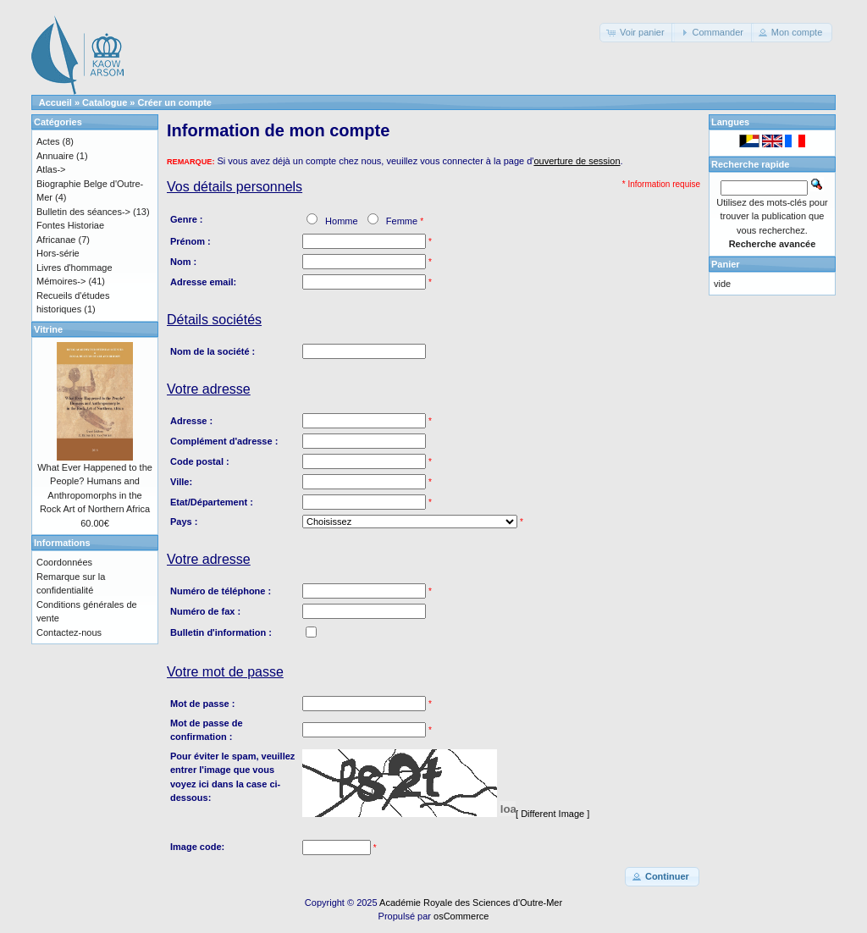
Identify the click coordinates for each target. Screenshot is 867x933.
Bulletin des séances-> (83, 212)
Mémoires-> (61, 281)
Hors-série (58, 253)
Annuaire (55, 156)
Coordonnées (64, 562)
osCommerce (461, 916)
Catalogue (104, 102)
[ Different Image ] (552, 814)
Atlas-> (51, 169)
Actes (48, 141)
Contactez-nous (69, 632)
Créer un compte (175, 102)
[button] (637, 32)
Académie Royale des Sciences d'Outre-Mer (470, 902)
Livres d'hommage (74, 267)
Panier (725, 264)
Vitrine (48, 329)
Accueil (55, 102)
